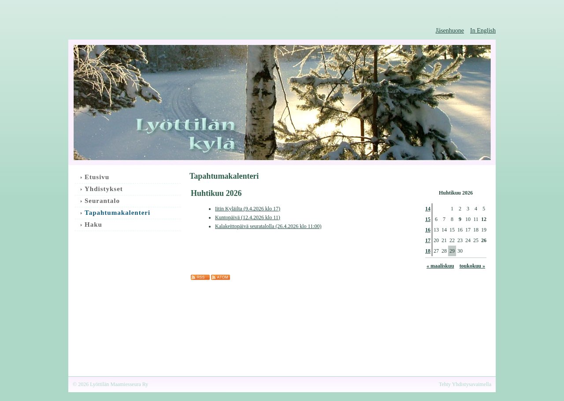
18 (427, 251)
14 (427, 209)
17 (427, 240)
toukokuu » (472, 266)
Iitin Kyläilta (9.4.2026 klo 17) (247, 209)
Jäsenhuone (450, 30)
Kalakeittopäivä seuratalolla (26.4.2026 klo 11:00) (268, 226)
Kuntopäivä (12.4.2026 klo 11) (247, 217)
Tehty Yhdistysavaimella (465, 384)
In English (483, 30)
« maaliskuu (440, 266)
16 (427, 230)
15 (427, 219)
